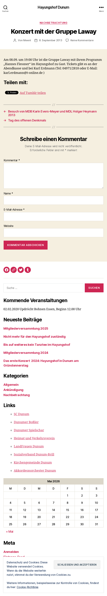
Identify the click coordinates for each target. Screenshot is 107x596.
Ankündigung (13, 390)
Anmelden (11, 552)
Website (8, 226)
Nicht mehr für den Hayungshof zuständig (34, 336)
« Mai (9, 531)
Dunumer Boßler (26, 422)
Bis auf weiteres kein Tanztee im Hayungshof (36, 344)
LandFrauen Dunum (29, 446)
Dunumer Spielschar (29, 430)
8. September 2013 (50, 40)
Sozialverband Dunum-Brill (34, 455)
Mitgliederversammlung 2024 (25, 353)
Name (8, 193)
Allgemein (11, 384)
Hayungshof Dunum (53, 7)
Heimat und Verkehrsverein (34, 438)
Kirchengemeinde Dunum (33, 463)
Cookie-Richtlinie (27, 587)
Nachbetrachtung (54, 22)
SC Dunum (21, 414)
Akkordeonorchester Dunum (35, 471)
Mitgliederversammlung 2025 (25, 328)
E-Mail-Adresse (14, 209)
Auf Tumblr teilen (33, 92)
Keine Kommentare (82, 40)
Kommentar (12, 160)
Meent (27, 40)
